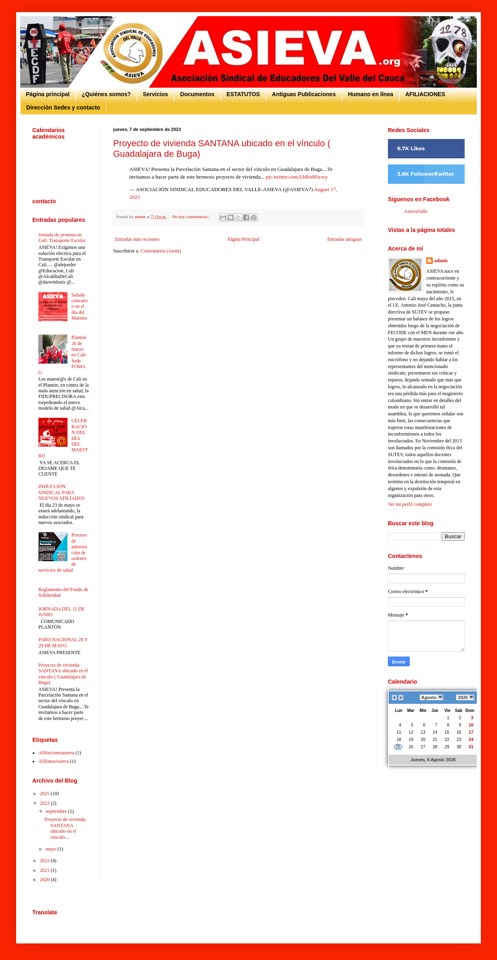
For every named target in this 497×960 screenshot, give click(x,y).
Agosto (431, 697)
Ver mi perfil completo (410, 504)
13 (423, 732)
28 (435, 747)
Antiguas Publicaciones (304, 94)
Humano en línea (370, 94)
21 (435, 739)
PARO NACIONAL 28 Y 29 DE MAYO (63, 642)
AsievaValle (416, 211)
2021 (45, 870)
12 (411, 732)
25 (398, 747)
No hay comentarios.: (191, 216)
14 (435, 732)
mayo (52, 849)
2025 (45, 793)
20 (423, 739)
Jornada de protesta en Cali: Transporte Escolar (62, 237)
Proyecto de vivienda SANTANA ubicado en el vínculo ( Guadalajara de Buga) (63, 673)
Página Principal (243, 239)
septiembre (57, 811)
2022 (45, 860)
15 (447, 732)
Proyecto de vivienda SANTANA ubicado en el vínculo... (64, 828)
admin (441, 260)
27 (423, 747)
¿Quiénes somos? (106, 94)
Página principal (47, 94)
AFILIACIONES (425, 94)
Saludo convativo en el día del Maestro (80, 306)
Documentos (197, 94)
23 (458, 739)
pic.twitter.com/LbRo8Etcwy (297, 177)
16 (458, 732)
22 (447, 739)
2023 (45, 803)
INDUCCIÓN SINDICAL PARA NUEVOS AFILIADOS (61, 492)
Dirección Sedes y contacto (63, 107)
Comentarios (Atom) (161, 251)
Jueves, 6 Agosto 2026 (433, 759)
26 (411, 747)
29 (447, 747)
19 (411, 739)
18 (399, 739)
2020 (45, 879)
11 (399, 732)
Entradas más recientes (137, 239)
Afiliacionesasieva (56, 753)
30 (458, 747)
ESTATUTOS (243, 94)
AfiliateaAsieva (53, 761)
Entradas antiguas (344, 239)
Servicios (155, 94)
